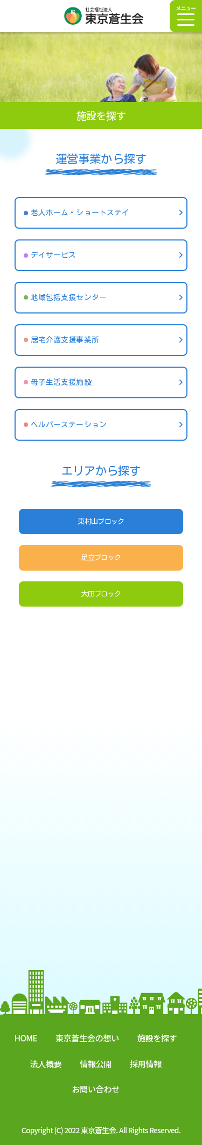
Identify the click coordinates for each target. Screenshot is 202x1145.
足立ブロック (101, 557)
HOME (26, 1038)
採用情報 (146, 1063)
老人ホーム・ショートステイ (80, 212)
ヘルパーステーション (69, 424)
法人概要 (45, 1063)
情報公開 (96, 1063)
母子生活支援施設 (61, 382)
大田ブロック (101, 593)
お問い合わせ (95, 1089)
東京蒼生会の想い (87, 1038)
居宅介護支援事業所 (65, 340)
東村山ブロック (101, 521)
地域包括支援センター (69, 297)
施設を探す (157, 1038)
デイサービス (53, 255)
